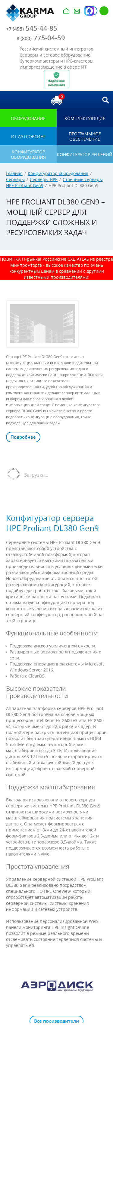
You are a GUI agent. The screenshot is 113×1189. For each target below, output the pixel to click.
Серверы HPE (44, 179)
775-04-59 (41, 38)
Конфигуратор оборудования (58, 173)
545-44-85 (31, 28)
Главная (14, 173)
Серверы (15, 179)
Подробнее (23, 437)
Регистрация (103, 10)
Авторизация (92, 10)
